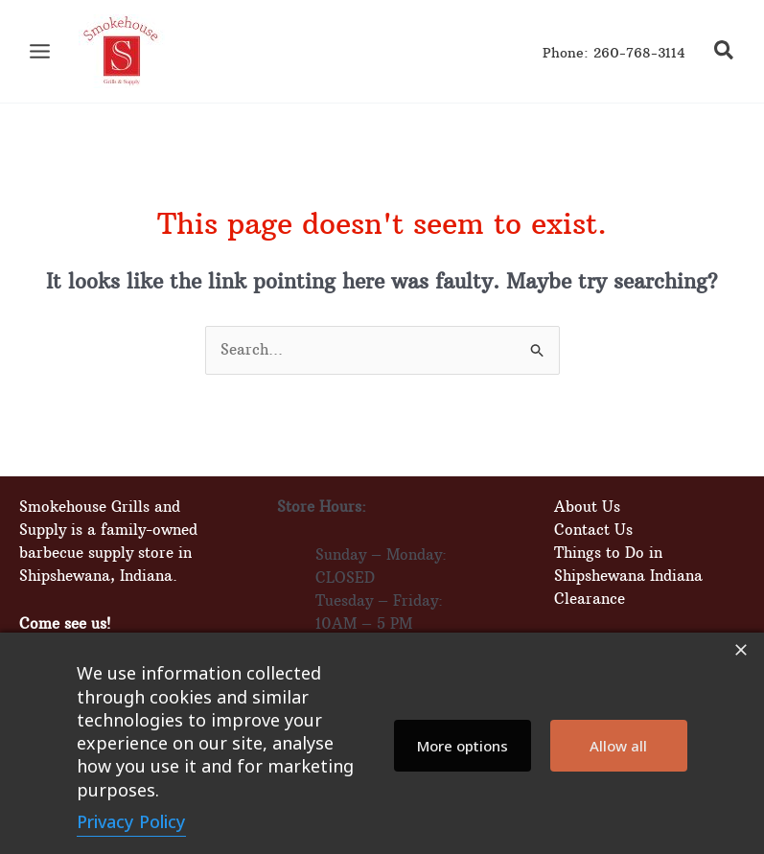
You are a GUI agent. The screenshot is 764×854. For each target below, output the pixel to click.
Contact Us (593, 529)
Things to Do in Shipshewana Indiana (628, 564)
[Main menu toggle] (39, 52)
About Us (587, 506)
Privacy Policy (131, 821)
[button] (724, 52)
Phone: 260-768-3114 (614, 53)
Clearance (589, 598)
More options (462, 745)
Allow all (618, 745)
